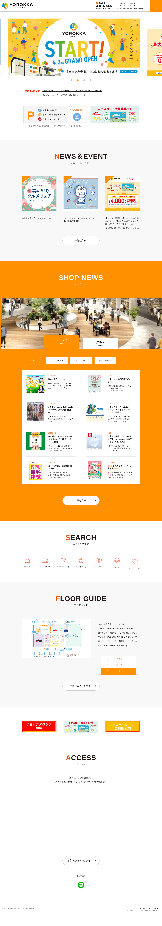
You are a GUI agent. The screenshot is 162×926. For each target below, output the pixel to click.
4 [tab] (90, 80)
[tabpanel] (81, 47)
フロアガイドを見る (80, 698)
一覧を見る (80, 240)
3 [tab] (84, 80)
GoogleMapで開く (80, 872)
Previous (11, 46)
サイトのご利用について (11, 920)
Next (150, 46)
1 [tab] (72, 80)
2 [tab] (78, 80)
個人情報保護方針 (28, 920)
